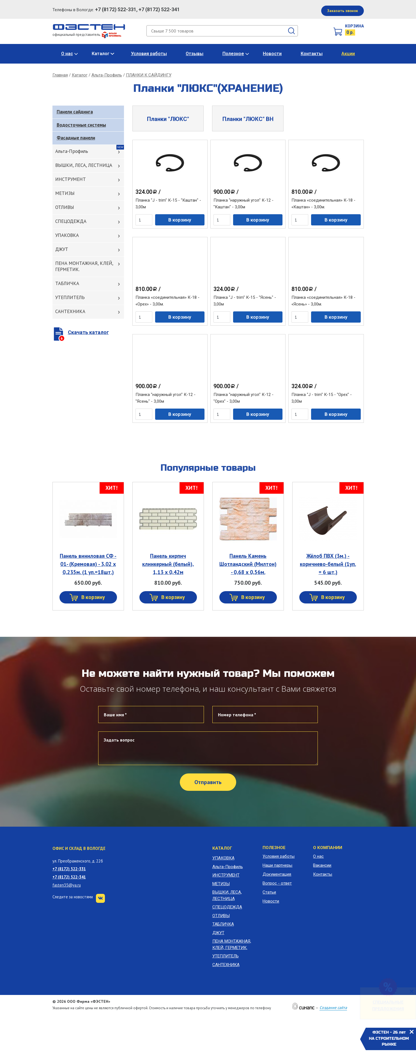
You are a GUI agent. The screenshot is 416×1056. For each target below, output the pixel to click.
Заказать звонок (342, 10)
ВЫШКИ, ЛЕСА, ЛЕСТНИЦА (83, 165)
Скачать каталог (88, 332)
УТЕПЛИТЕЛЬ (70, 297)
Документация (277, 874)
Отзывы (194, 53)
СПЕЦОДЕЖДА (70, 221)
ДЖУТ (61, 249)
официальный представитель (86, 34)
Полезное (233, 53)
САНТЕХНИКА (70, 311)
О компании (327, 847)
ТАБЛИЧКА (67, 283)
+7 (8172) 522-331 (69, 868)
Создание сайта (333, 1007)
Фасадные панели (76, 138)
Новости (272, 53)
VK (100, 898)
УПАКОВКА (67, 235)
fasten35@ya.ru (66, 885)
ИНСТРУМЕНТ (70, 179)
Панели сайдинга (75, 112)
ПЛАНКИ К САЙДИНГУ (148, 75)
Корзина (354, 26)
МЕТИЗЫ (65, 193)
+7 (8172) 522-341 (69, 877)
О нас (67, 53)
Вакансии (322, 865)
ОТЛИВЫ (64, 207)
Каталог (100, 53)
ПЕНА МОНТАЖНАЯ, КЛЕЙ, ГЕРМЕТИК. (84, 266)
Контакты (312, 53)
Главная (60, 75)
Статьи (269, 892)
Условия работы (149, 53)
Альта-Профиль (106, 75)
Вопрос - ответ (277, 883)
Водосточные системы (81, 125)
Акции (348, 53)
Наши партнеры (277, 865)
